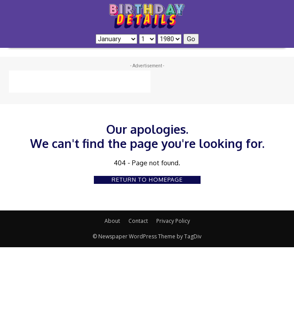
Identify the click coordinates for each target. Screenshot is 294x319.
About (112, 221)
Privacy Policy (173, 221)
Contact (138, 221)
